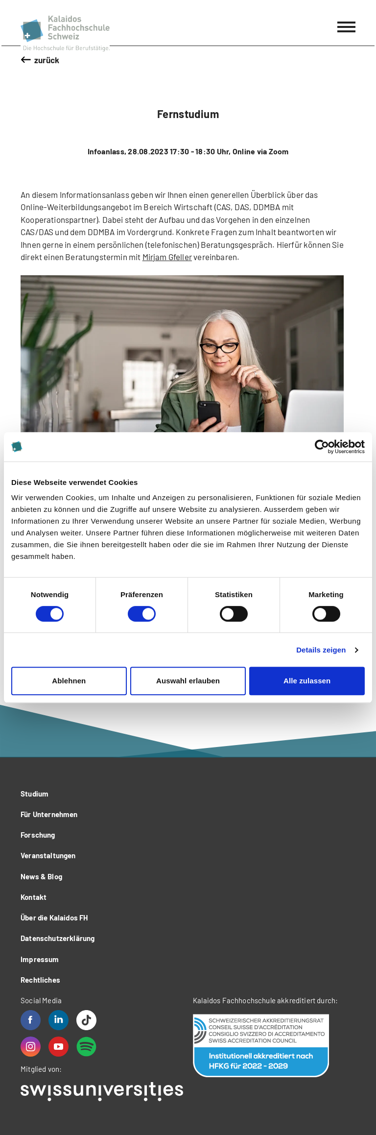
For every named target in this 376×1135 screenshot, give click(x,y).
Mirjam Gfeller (167, 257)
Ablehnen (69, 680)
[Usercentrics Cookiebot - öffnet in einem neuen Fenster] (322, 446)
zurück (47, 60)
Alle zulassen (306, 680)
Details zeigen (321, 650)
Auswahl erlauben (188, 680)
